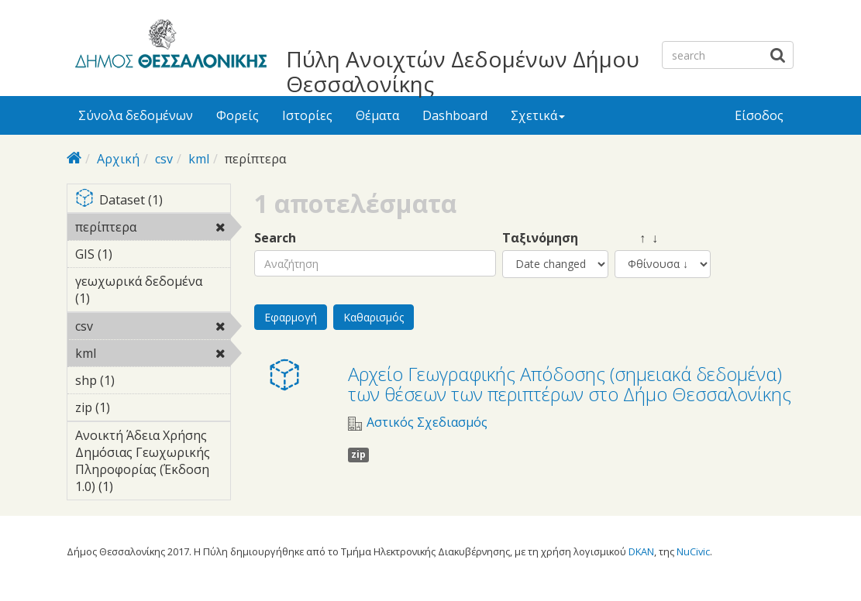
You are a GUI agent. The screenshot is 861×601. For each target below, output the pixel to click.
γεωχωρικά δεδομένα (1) (153, 292)
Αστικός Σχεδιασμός (427, 422)
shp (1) (138, 380)
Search (275, 238)
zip (358, 454)
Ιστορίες (307, 115)
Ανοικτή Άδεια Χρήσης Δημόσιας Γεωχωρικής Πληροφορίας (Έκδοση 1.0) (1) (153, 463)
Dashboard (454, 115)
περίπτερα (153, 229)
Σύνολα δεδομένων (135, 115)
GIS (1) (136, 254)
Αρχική (118, 158)
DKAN (641, 551)
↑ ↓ (636, 238)
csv (164, 158)
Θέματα (377, 115)
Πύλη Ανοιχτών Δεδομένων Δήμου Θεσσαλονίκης (462, 71)
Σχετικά (538, 115)
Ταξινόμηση (540, 238)
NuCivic (693, 551)
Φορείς (237, 115)
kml (198, 158)
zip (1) (134, 407)
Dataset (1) (153, 201)
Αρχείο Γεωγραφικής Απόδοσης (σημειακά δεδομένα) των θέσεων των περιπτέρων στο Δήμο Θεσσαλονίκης (569, 384)
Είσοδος (759, 115)
